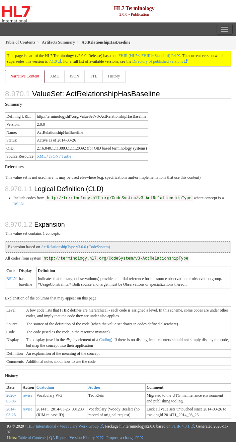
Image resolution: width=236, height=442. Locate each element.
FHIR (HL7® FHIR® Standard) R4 (147, 55)
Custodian (45, 387)
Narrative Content (24, 76)
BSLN (18, 204)
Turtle (66, 156)
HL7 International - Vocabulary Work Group (63, 426)
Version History (84, 437)
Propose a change (122, 437)
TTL (93, 76)
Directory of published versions (157, 61)
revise (27, 395)
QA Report (58, 437)
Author (94, 387)
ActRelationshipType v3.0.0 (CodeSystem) (75, 246)
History (114, 76)
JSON (74, 76)
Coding (105, 339)
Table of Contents (32, 437)
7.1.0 (53, 61)
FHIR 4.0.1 (180, 426)
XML (54, 76)
